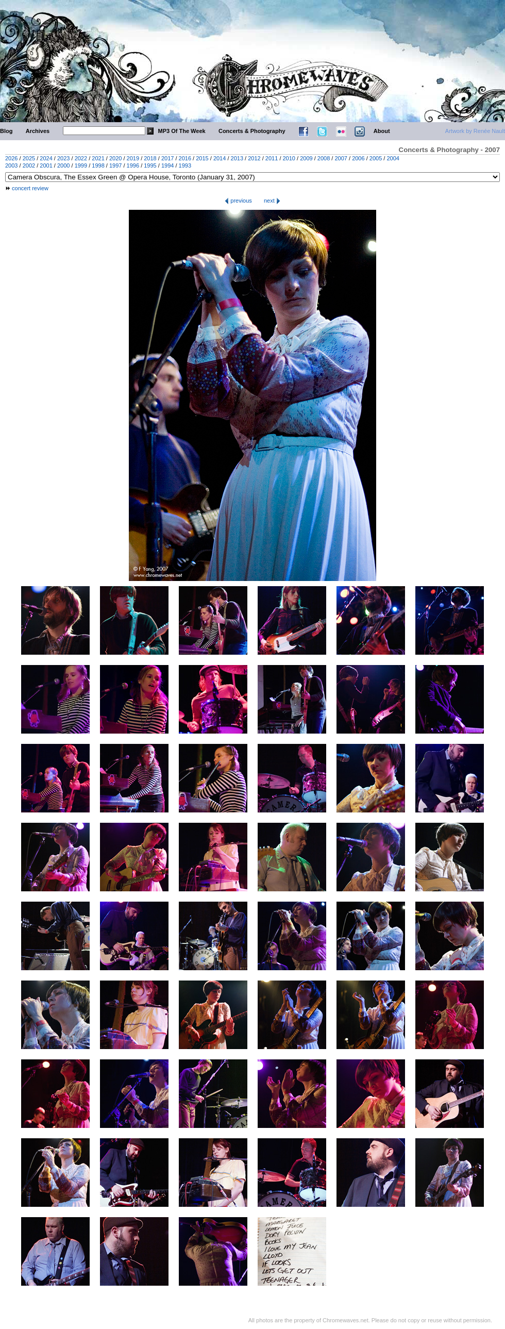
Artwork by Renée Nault (475, 131)
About (382, 131)
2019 (133, 158)
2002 (29, 165)
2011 (271, 158)
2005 (375, 158)
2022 (81, 158)
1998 (98, 165)
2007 (340, 158)
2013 (237, 158)
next (272, 200)
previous (238, 200)
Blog (6, 131)
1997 (115, 165)
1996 (133, 165)
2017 (167, 158)
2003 (11, 165)
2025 (29, 158)
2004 (392, 158)
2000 (63, 165)
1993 (185, 165)
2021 (98, 158)
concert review (30, 188)
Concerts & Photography (251, 131)
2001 (46, 165)
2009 (306, 158)
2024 (46, 158)
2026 (11, 158)
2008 (323, 158)
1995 (150, 165)
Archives (37, 131)
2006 (358, 158)
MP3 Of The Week (182, 131)
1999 (81, 165)
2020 (115, 158)
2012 (254, 158)
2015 (202, 158)
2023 (63, 158)
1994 (167, 165)
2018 (150, 158)
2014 (219, 158)
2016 (185, 158)
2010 (289, 158)
